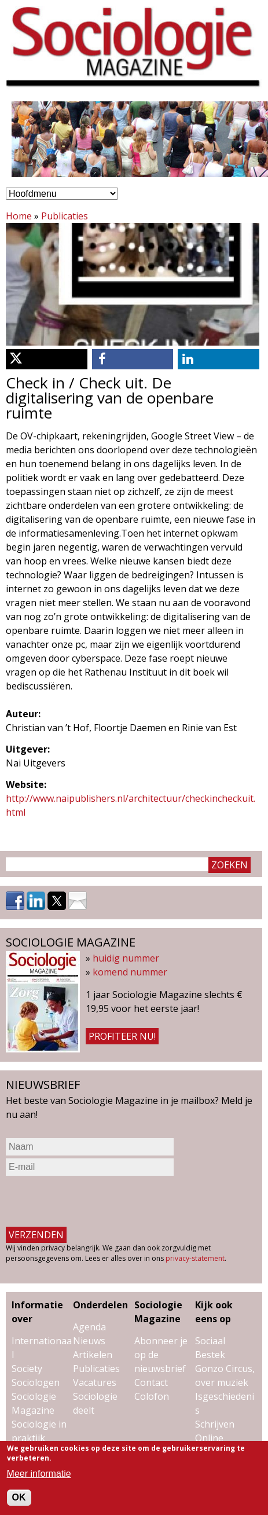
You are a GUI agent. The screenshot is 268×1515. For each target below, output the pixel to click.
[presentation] (94, 1201)
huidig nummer (126, 958)
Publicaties (64, 216)
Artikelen (92, 1354)
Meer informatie (39, 1474)
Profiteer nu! (122, 1036)
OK (19, 1497)
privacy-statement (195, 1258)
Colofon (151, 1396)
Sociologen (36, 1382)
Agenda (89, 1326)
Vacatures (94, 1382)
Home (19, 216)
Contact (151, 1382)
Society (27, 1368)
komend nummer (130, 972)
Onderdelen (100, 1304)
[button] (46, 359)
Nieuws (89, 1340)
